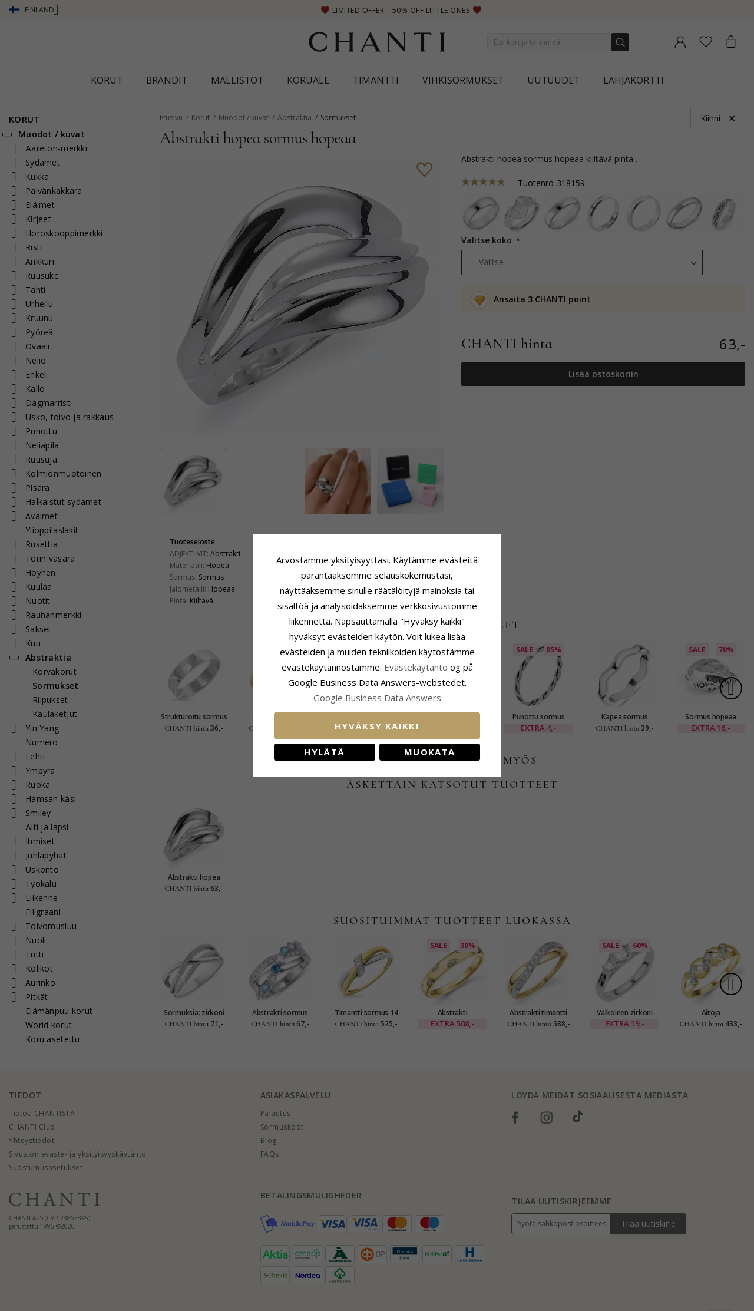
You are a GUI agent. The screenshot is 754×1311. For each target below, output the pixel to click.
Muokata (429, 752)
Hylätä (324, 752)
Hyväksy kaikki (377, 726)
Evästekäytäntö (416, 667)
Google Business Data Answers (377, 698)
